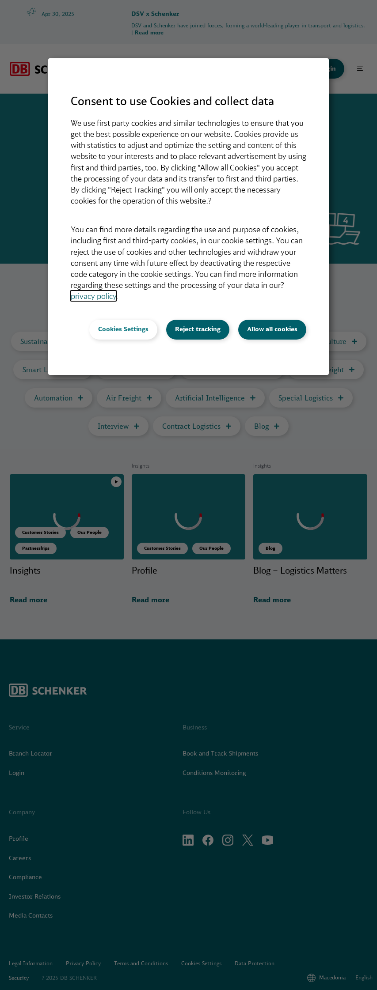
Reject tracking (198, 329)
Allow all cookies (272, 329)
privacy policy (93, 296)
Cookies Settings (123, 329)
